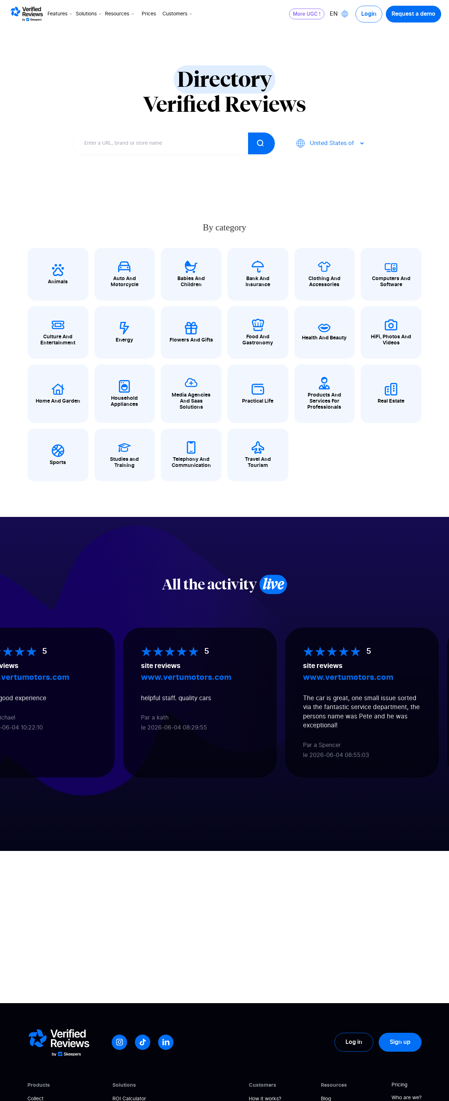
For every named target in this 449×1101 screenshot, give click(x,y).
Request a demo (413, 14)
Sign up (400, 1042)
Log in (353, 1042)
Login (369, 14)
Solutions (89, 13)
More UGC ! (307, 14)
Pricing (400, 1084)
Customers (177, 13)
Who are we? (407, 1097)
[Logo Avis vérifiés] (27, 14)
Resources (120, 13)
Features (60, 13)
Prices (149, 13)
